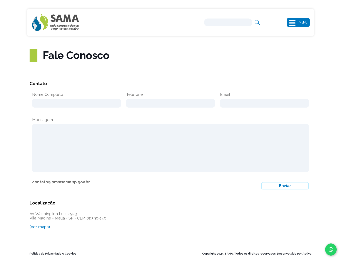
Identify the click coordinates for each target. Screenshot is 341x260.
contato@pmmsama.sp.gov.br (61, 182)
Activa (307, 253)
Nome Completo (47, 94)
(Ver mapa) (40, 227)
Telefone (134, 94)
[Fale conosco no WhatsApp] (331, 249)
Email (225, 94)
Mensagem (42, 120)
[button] (294, 22)
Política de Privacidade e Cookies (53, 253)
